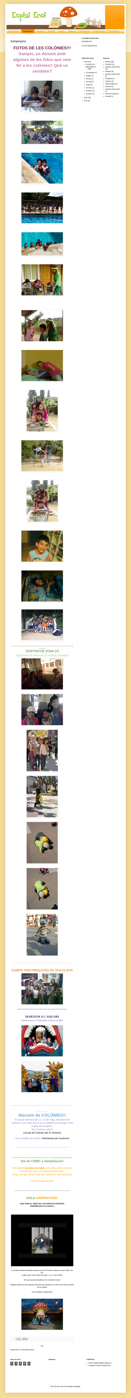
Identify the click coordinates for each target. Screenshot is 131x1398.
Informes (108, 86)
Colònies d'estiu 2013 (112, 74)
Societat (108, 96)
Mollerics (71, 31)
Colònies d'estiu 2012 (112, 67)
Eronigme (108, 78)
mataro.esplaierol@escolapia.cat (99, 1363)
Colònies (108, 81)
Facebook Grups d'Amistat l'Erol (99, 1365)
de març (89, 88)
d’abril (88, 85)
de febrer (89, 91)
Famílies (108, 71)
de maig (89, 82)
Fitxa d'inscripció (111, 94)
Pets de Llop (84, 31)
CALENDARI (114, 31)
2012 (86, 98)
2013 (86, 62)
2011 (86, 101)
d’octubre (89, 64)
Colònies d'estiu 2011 (112, 89)
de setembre (90, 73)
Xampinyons (28, 31)
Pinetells (51, 31)
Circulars (108, 64)
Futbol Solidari (110, 84)
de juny (88, 79)
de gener (89, 94)
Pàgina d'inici (13, 31)
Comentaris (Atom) (27, 1350)
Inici (42, 1346)
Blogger (77, 1386)
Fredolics (40, 31)
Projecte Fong (99, 31)
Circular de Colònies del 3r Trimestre (42, 1132)
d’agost (88, 76)
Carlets (61, 31)
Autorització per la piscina (55, 1138)
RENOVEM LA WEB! (91, 68)
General (108, 62)
